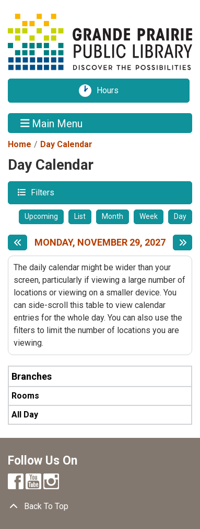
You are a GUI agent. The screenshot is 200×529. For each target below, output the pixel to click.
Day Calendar (66, 144)
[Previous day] (17, 242)
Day (180, 216)
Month (112, 216)
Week (148, 216)
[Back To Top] (100, 506)
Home (19, 144)
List (80, 216)
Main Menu (51, 123)
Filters (41, 191)
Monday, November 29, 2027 (100, 242)
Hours (111, 90)
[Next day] (182, 242)
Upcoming (41, 216)
